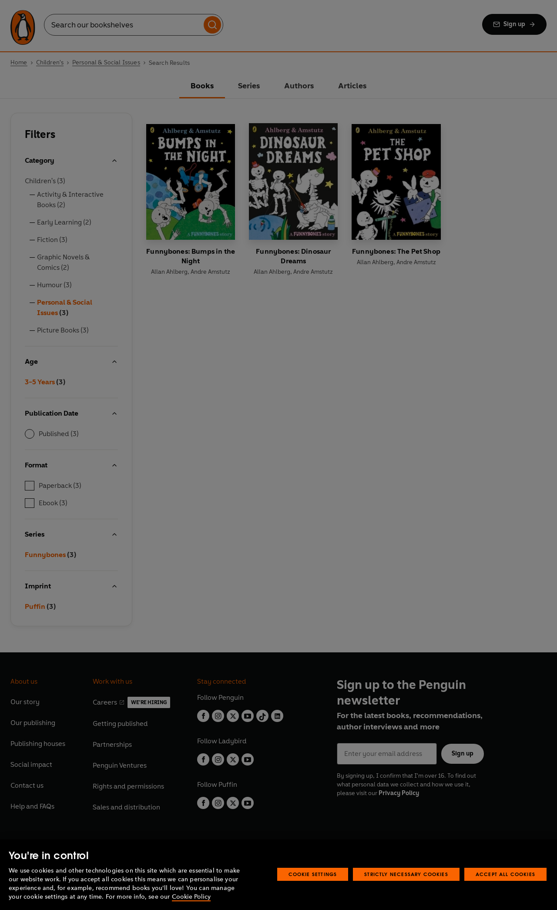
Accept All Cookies (505, 874)
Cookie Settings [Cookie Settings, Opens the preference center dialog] (313, 874)
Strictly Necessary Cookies (406, 874)
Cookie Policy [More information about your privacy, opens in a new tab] (191, 896)
